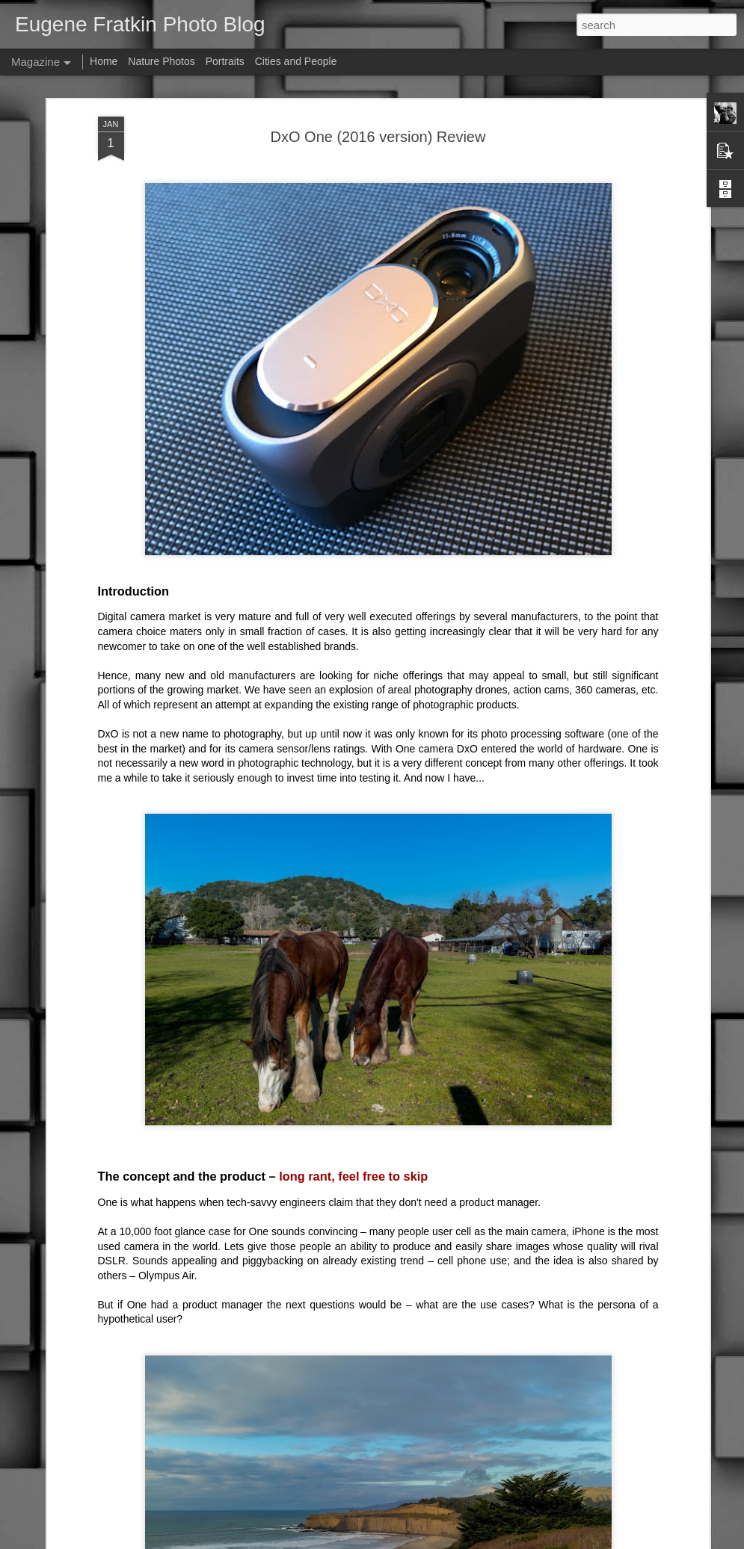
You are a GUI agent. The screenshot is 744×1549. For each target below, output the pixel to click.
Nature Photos (161, 61)
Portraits (225, 61)
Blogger (462, 1540)
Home (103, 61)
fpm (391, 1540)
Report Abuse (506, 1540)
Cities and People (296, 61)
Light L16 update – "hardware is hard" (331, 1362)
